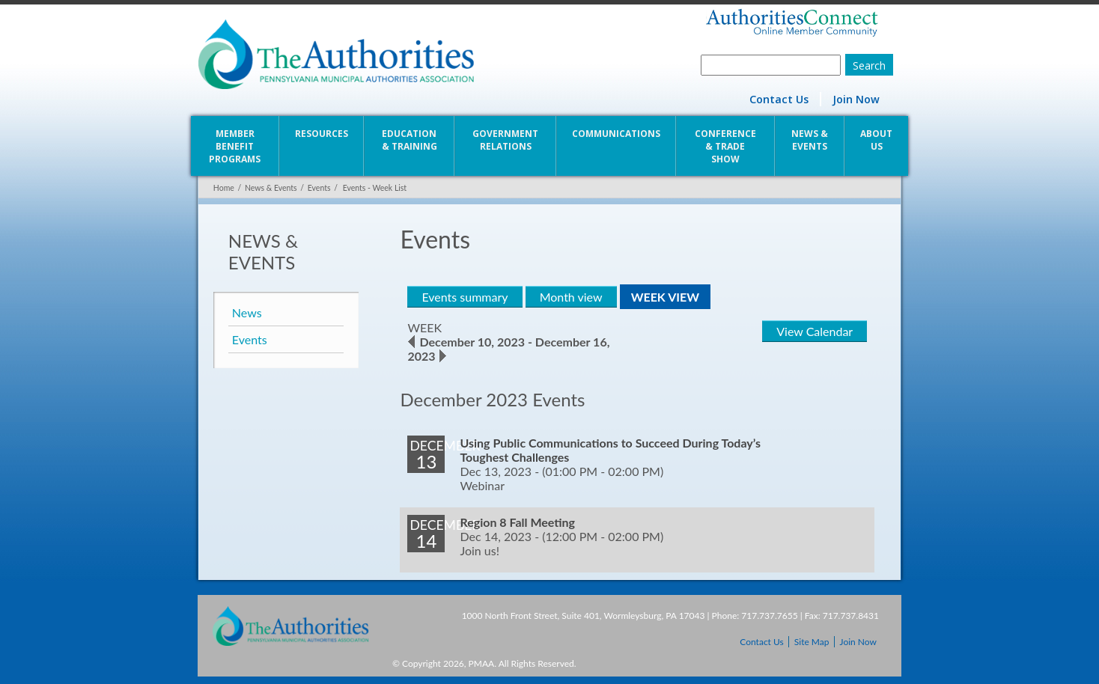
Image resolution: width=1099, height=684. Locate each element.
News (246, 312)
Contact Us (779, 99)
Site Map (811, 641)
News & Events (809, 140)
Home (223, 187)
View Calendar (815, 331)
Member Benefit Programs (234, 146)
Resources (321, 133)
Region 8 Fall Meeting (517, 522)
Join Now (856, 99)
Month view (570, 297)
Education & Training (409, 140)
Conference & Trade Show (725, 146)
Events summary (464, 297)
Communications (616, 133)
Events (318, 187)
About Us (877, 140)
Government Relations (505, 140)
